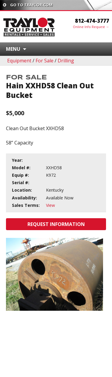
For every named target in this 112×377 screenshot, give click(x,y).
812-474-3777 (92, 20)
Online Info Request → (91, 26)
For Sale (44, 60)
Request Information (56, 224)
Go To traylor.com (28, 4)
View (50, 205)
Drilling (66, 60)
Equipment (19, 60)
